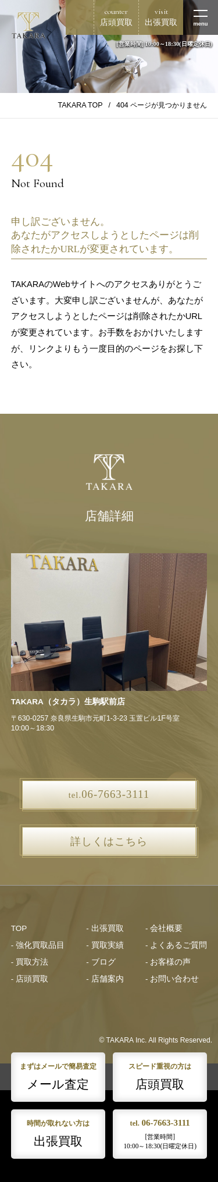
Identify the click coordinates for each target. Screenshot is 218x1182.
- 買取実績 (104, 945)
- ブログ (100, 962)
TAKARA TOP (80, 105)
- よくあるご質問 (176, 945)
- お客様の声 (168, 962)
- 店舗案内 (104, 979)
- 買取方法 (29, 962)
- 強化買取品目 (38, 945)
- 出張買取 (104, 928)
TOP (19, 928)
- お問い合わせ (172, 979)
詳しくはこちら (109, 841)
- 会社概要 (164, 928)
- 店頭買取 (29, 979)
